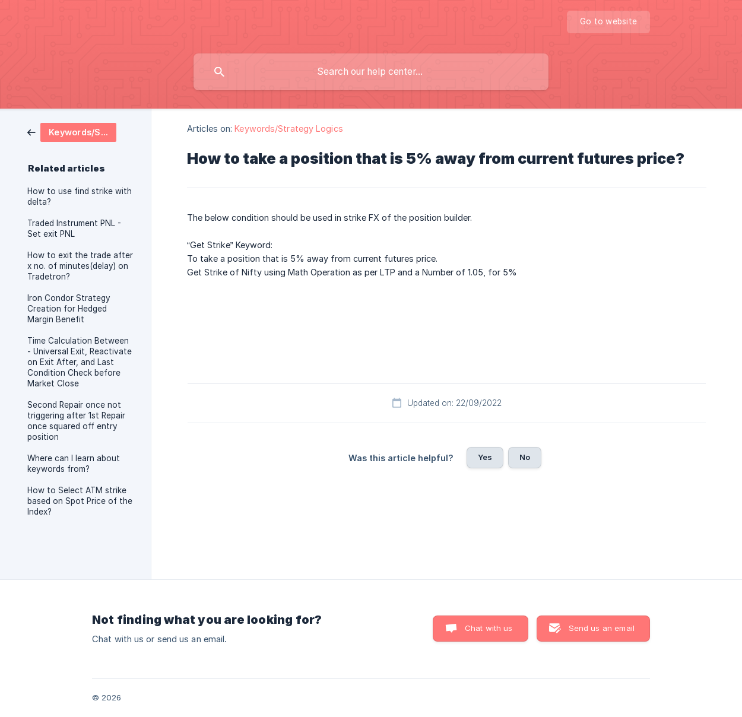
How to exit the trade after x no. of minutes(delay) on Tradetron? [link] (80, 265)
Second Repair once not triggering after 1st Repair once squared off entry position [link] (76, 421)
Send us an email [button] (602, 628)
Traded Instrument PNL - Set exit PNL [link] (74, 228)
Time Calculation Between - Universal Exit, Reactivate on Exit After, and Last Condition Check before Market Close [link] (79, 362)
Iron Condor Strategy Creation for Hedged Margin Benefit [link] (68, 308)
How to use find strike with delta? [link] (79, 196)
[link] (71, 131)
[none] (608, 22)
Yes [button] (485, 457)
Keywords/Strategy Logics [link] (288, 128)
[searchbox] (371, 71)
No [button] (524, 457)
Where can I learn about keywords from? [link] (73, 463)
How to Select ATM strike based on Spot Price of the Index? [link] (79, 501)
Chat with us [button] (489, 628)
